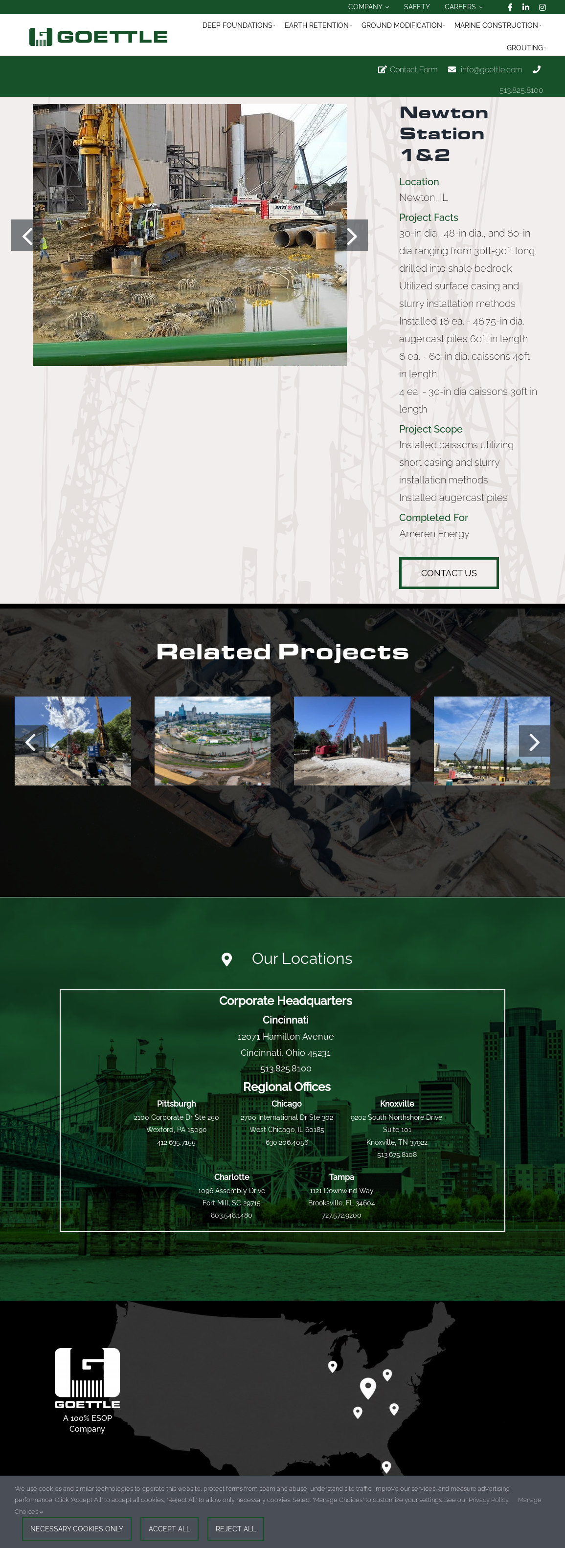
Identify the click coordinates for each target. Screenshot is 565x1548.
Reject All (236, 1529)
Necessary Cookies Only (76, 1529)
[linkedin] (525, 7)
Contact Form (414, 69)
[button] (27, 235)
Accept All (169, 1529)
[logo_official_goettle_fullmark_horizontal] (98, 31)
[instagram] (542, 7)
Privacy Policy (488, 1500)
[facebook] (510, 7)
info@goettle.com (491, 69)
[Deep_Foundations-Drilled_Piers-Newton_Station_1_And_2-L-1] (190, 235)
